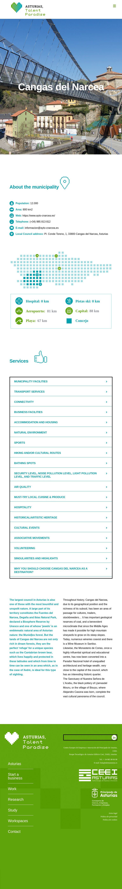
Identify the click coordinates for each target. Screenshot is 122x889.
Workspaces (18, 821)
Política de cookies (110, 820)
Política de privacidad (109, 816)
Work (12, 789)
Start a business (15, 776)
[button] (61, 381)
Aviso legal (113, 813)
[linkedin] (114, 737)
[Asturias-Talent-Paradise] (28, 3)
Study (12, 810)
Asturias (14, 764)
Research (16, 800)
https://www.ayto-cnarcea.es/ (39, 215)
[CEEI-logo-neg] (98, 770)
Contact (14, 832)
